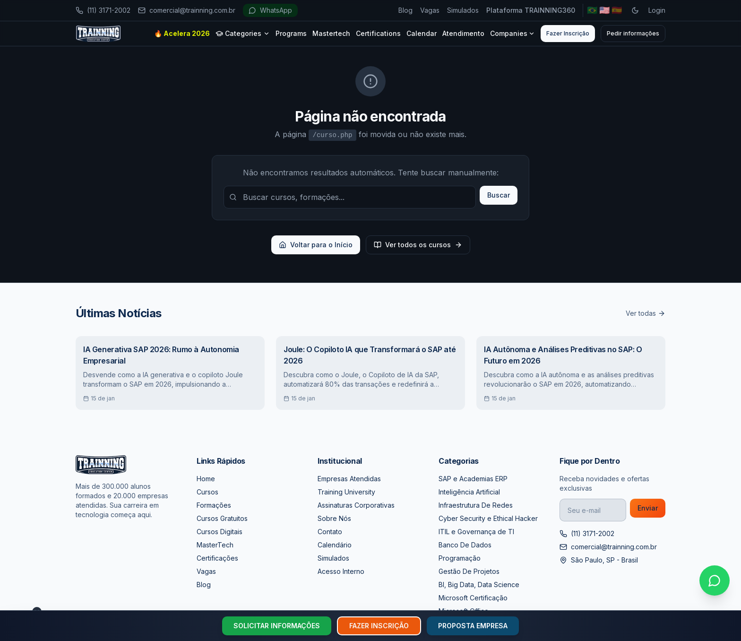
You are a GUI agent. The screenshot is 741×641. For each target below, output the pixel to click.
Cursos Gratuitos (222, 518)
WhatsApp (270, 10)
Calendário (335, 545)
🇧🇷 (592, 10)
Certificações (217, 558)
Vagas (429, 10)
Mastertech (331, 33)
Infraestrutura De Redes (476, 505)
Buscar (498, 195)
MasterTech (215, 545)
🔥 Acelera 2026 (182, 33)
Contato (330, 532)
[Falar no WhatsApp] (714, 580)
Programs (291, 33)
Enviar (648, 508)
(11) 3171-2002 (103, 10)
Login (656, 10)
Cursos (207, 492)
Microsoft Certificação (473, 598)
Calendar (421, 33)
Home (206, 479)
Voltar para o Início (316, 245)
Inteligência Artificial (469, 492)
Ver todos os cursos (418, 245)
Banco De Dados (465, 545)
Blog (405, 10)
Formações (214, 505)
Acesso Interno (341, 571)
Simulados (463, 10)
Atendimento (463, 33)
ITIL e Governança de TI (476, 532)
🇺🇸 (604, 10)
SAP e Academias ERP (473, 479)
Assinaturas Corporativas (356, 505)
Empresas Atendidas (349, 479)
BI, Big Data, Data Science (479, 584)
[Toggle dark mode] (635, 10)
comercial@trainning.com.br (186, 10)
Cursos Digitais (219, 532)
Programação (460, 558)
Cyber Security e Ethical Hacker (488, 518)
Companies (512, 33)
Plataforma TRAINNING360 (530, 10)
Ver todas (645, 313)
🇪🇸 (617, 10)
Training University (346, 492)
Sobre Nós (334, 518)
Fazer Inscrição (567, 33)
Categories (242, 33)
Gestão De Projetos (469, 571)
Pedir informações (633, 33)
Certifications (378, 33)
